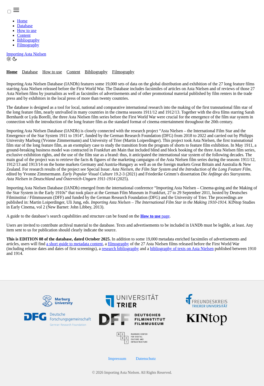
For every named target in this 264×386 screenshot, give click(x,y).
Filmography (28, 45)
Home (22, 21)
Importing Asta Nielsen (26, 54)
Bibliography (28, 40)
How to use (26, 30)
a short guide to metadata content (74, 244)
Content (24, 35)
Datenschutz (146, 358)
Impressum (117, 358)
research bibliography (120, 248)
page (155, 216)
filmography (118, 244)
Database (25, 25)
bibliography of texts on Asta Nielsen (182, 248)
